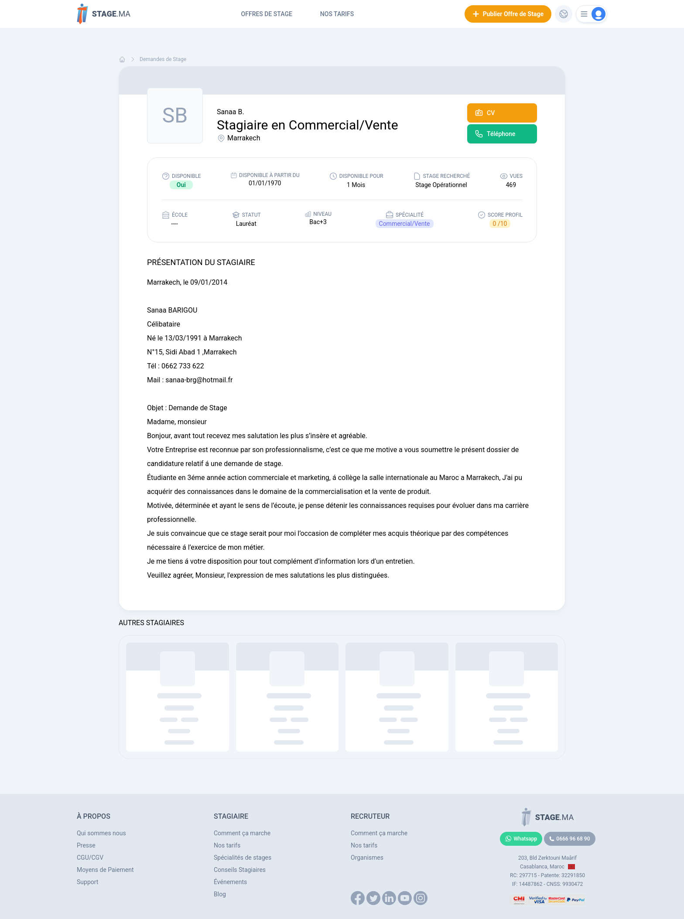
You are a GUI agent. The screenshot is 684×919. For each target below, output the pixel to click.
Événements (230, 881)
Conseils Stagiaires (240, 869)
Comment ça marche (242, 833)
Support (87, 881)
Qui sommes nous (101, 833)
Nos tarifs (337, 13)
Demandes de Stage (163, 59)
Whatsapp (521, 838)
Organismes (367, 857)
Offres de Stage (266, 13)
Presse (86, 845)
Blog (220, 894)
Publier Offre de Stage (508, 13)
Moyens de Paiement (105, 869)
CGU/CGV (90, 857)
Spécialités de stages (242, 857)
